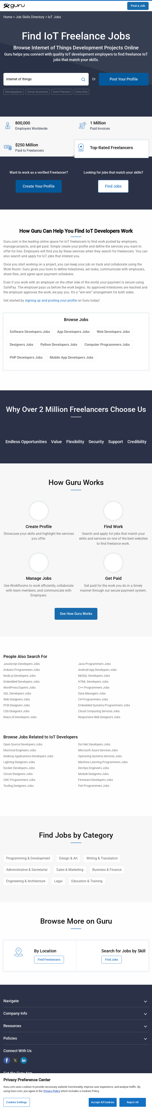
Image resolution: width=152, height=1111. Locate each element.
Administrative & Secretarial (26, 870)
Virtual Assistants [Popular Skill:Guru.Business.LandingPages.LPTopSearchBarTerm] (37, 91)
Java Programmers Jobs (94, 664)
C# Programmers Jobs (93, 699)
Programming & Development (28, 858)
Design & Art (68, 858)
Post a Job (138, 5)
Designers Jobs (21, 345)
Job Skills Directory (30, 17)
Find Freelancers (49, 959)
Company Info (15, 1013)
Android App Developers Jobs (97, 670)
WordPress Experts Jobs (19, 687)
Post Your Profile (124, 79)
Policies (10, 1038)
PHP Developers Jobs (26, 357)
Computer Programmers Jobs (107, 345)
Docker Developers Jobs (19, 768)
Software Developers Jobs (30, 332)
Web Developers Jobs (113, 332)
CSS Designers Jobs (16, 711)
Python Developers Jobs (58, 345)
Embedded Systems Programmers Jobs (104, 705)
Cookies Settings (16, 1102)
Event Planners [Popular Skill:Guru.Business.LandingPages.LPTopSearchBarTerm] (62, 91)
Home (7, 17)
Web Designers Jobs (16, 699)
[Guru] (14, 6)
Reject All (132, 1102)
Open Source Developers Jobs (22, 744)
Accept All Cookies (102, 1102)
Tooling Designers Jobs (18, 786)
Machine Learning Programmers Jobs (103, 762)
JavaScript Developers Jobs (21, 664)
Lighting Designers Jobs (19, 762)
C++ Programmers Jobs (93, 687)
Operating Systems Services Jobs (100, 756)
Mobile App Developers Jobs (71, 357)
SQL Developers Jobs (17, 693)
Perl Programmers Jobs (93, 786)
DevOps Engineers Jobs (93, 768)
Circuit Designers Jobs (18, 774)
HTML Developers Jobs (93, 681)
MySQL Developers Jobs (94, 676)
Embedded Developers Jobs (21, 681)
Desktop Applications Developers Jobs (28, 756)
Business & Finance (107, 870)
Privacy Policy (51, 1091)
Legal (58, 881)
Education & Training (86, 881)
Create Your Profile (39, 186)
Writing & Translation (102, 858)
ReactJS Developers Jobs (20, 717)
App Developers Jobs (73, 332)
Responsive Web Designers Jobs (99, 717)
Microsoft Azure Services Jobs (98, 750)
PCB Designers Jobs (16, 705)
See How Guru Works (76, 614)
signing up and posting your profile (51, 300)
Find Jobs (113, 186)
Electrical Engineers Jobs (19, 750)
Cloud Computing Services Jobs (99, 711)
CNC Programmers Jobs (19, 780)
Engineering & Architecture (25, 881)
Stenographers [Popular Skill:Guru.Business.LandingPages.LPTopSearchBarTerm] (13, 91)
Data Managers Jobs (92, 693)
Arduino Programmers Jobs (21, 670)
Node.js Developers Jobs (19, 676)
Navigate (11, 1001)
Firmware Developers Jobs (95, 780)
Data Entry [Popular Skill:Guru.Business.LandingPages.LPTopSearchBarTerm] (81, 91)
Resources (12, 1026)
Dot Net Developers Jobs (94, 744)
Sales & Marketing (69, 870)
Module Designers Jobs (93, 774)
